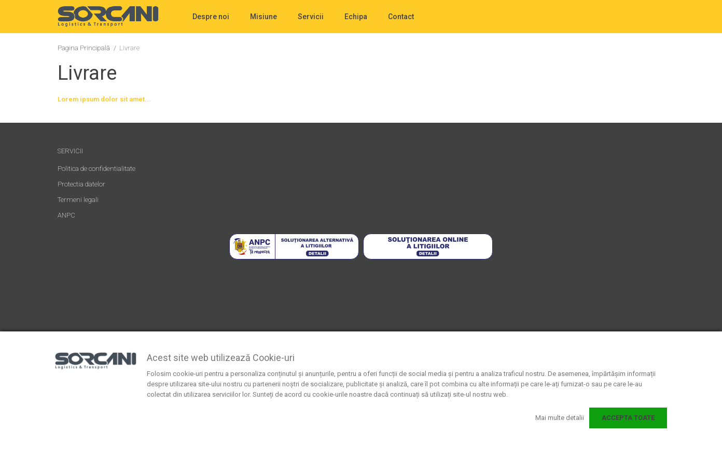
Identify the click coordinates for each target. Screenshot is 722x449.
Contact (401, 16)
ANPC (66, 215)
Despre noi (210, 16)
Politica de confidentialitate (96, 168)
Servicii (311, 16)
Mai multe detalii (559, 418)
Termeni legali (78, 200)
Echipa (355, 16)
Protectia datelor (81, 184)
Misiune (263, 16)
